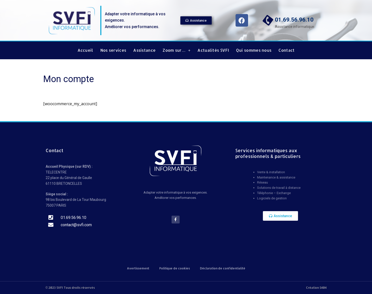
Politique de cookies (174, 268)
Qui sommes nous (254, 50)
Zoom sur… (176, 50)
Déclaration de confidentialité (222, 268)
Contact (286, 50)
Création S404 (316, 287)
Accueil (85, 50)
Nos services (113, 50)
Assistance (144, 50)
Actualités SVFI (213, 50)
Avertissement (138, 268)
